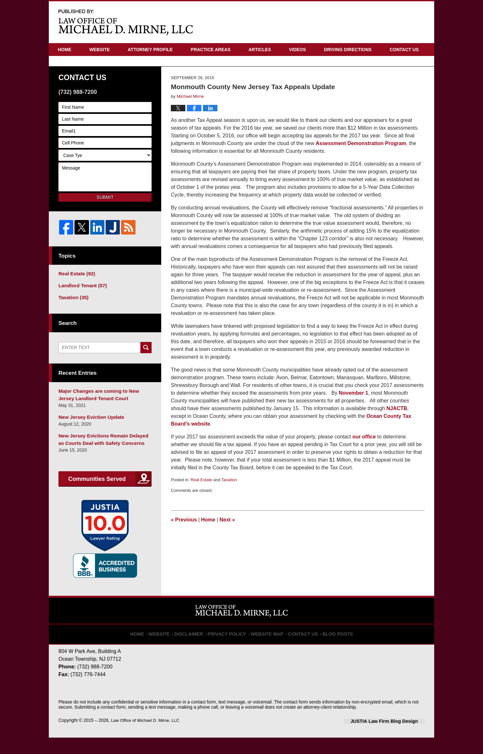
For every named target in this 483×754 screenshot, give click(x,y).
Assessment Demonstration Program (361, 165)
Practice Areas (211, 49)
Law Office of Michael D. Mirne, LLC (147, 737)
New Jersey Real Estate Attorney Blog (125, 22)
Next (227, 541)
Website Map (266, 647)
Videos (297, 49)
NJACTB (396, 430)
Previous (184, 541)
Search (146, 367)
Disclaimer (196, 647)
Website (99, 49)
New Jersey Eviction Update (88, 435)
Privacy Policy (230, 647)
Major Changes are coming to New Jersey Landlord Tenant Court (102, 414)
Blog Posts (330, 647)
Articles (260, 49)
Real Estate (201, 501)
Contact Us (404, 49)
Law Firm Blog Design (394, 737)
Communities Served (97, 495)
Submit (105, 219)
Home (64, 49)
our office (364, 458)
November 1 (353, 415)
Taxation (229, 501)
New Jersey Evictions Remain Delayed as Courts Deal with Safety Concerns (102, 457)
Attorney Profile (150, 49)
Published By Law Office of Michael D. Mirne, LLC (393, 22)
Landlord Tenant (80, 306)
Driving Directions (348, 49)
